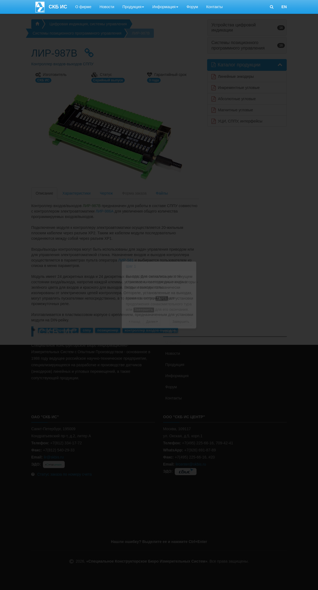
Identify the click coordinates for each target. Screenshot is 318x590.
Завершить (180, 322)
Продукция (133, 7)
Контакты (214, 7)
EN (284, 7)
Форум (192, 7)
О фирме (83, 7)
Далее (152, 322)
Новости (106, 7)
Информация (165, 7)
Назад (134, 322)
